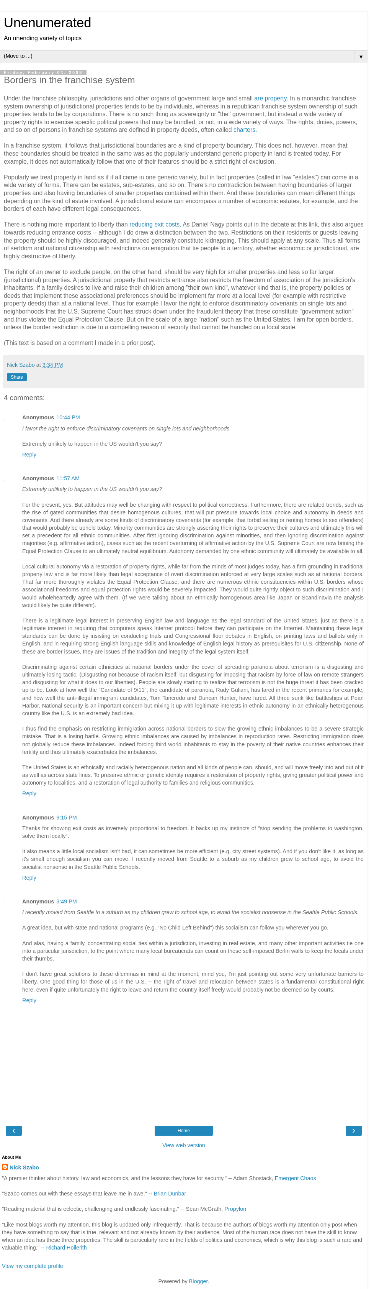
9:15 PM (66, 817)
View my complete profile (32, 1266)
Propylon (235, 1209)
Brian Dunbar (170, 1193)
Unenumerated (47, 22)
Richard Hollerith (66, 1248)
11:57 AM (68, 478)
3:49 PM (66, 901)
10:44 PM (68, 417)
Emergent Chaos (295, 1178)
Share (17, 377)
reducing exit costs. (155, 224)
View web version (183, 1145)
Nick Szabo (24, 1167)
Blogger (198, 1281)
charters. (245, 129)
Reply (29, 455)
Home (184, 1130)
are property (270, 98)
